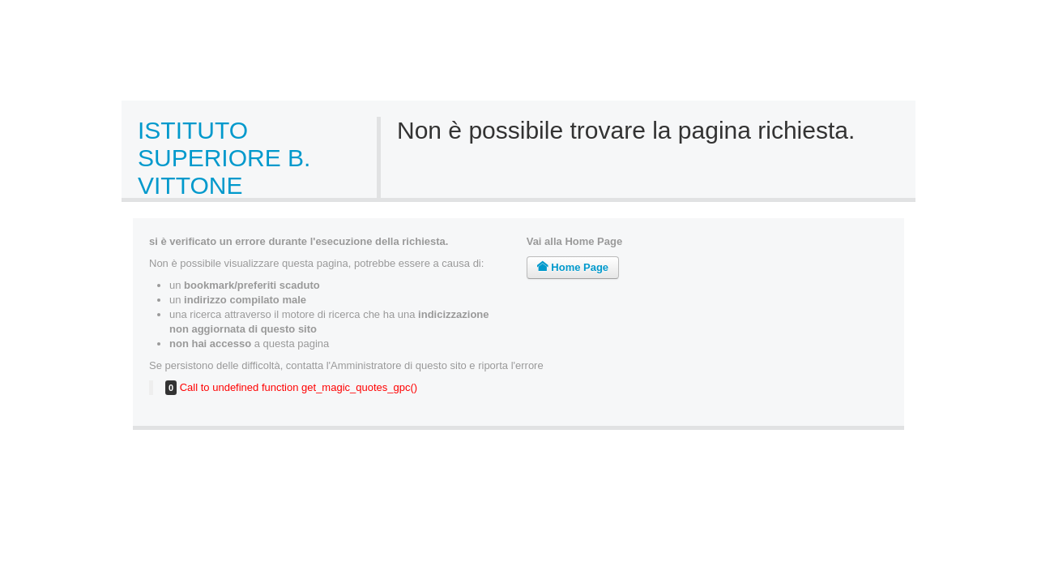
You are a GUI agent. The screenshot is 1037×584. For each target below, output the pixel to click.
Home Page (572, 267)
